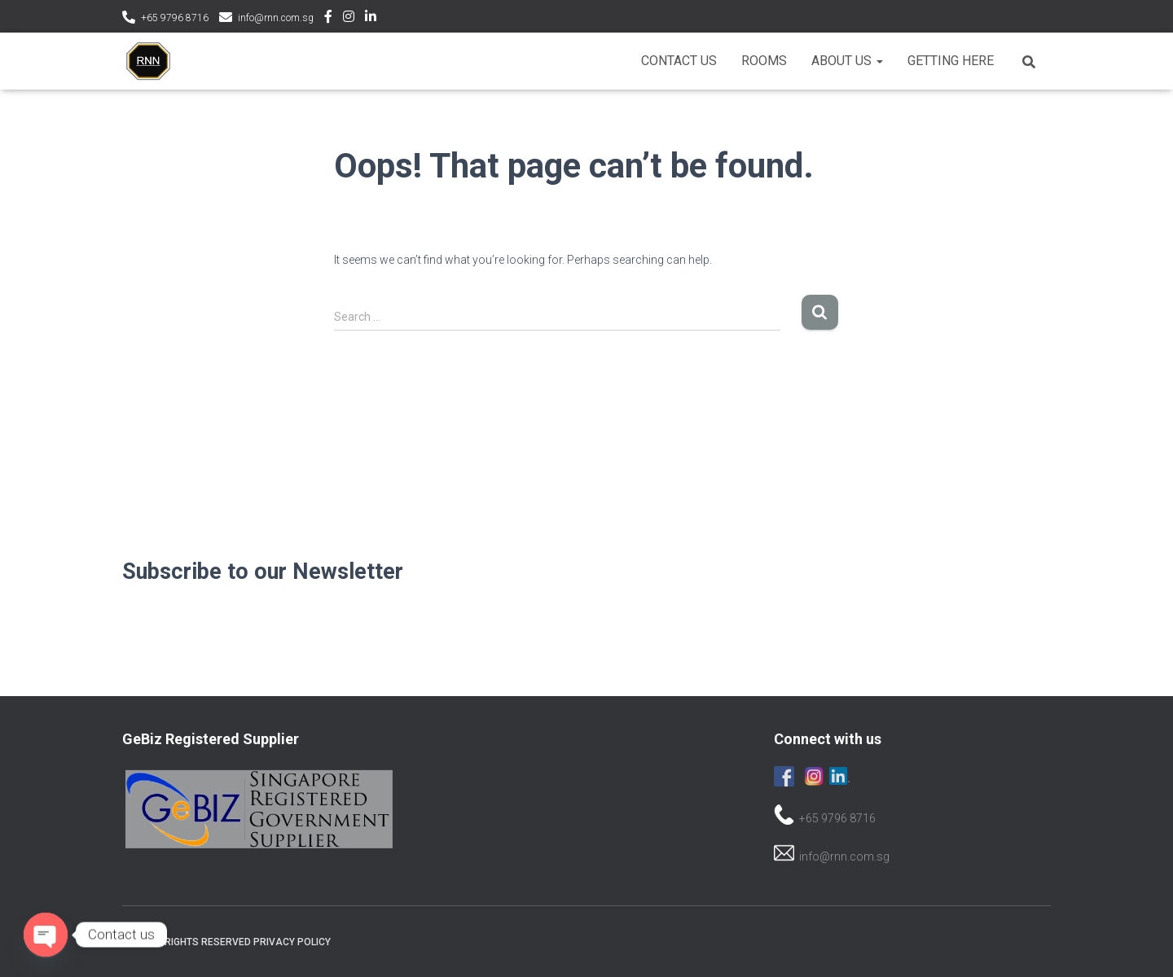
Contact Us (679, 60)
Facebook (328, 18)
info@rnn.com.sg (276, 18)
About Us (847, 60)
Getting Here (950, 60)
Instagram (348, 18)
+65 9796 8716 (175, 18)
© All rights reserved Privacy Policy (232, 942)
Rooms (764, 60)
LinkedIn (370, 18)
